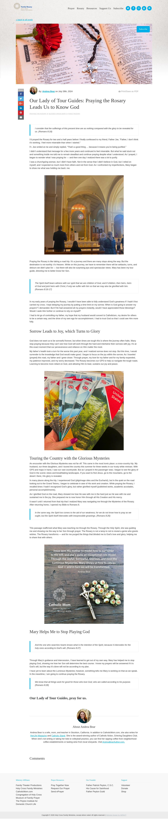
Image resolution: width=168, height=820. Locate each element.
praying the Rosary (38, 115)
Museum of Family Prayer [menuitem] (28, 799)
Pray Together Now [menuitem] (60, 786)
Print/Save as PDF (128, 91)
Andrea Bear (50, 91)
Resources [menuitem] (91, 8)
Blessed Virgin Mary (57, 115)
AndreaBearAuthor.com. (113, 743)
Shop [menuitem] (123, 793)
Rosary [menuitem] (80, 8)
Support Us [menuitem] (105, 8)
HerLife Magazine (38, 737)
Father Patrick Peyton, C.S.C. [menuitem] (100, 786)
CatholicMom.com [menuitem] (24, 793)
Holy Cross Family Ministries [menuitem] (29, 790)
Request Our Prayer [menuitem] (60, 790)
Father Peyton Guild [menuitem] (95, 793)
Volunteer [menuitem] (125, 786)
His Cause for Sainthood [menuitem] (97, 790)
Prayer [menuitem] (71, 8)
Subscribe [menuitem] (118, 8)
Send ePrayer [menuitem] (57, 793)
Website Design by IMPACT (116, 816)
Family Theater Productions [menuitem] (29, 786)
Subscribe (143, 29)
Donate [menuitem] (124, 790)
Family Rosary (74, 115)
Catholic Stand (58, 737)
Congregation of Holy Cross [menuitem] (29, 796)
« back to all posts (24, 20)
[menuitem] (128, 6)
